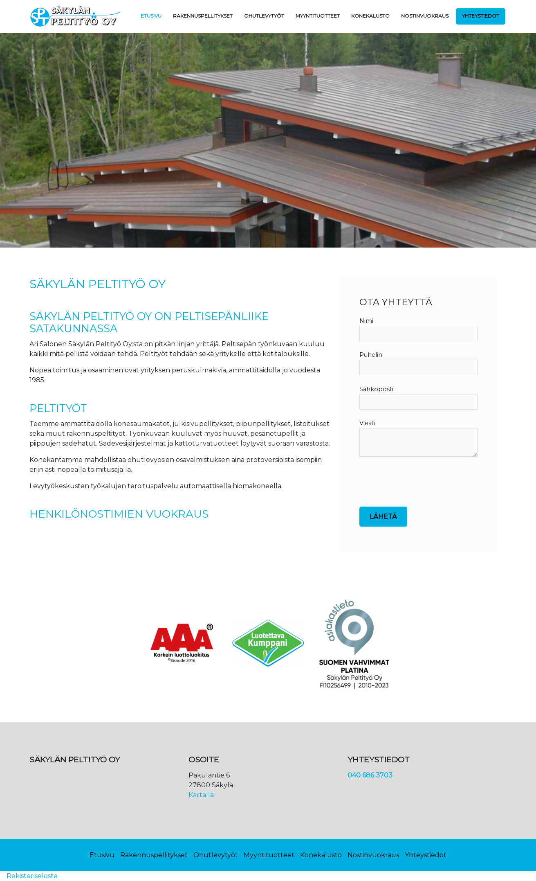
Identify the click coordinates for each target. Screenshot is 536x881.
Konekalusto (370, 16)
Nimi (366, 320)
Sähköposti (376, 389)
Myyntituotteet (318, 16)
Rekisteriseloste (32, 876)
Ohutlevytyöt (264, 16)
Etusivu (151, 16)
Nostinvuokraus (425, 16)
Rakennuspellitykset (203, 16)
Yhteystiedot (480, 16)
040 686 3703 (370, 775)
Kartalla (201, 795)
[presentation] (421, 487)
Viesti (367, 423)
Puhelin (370, 354)
